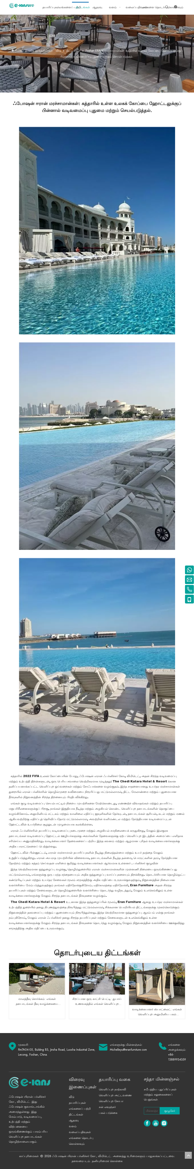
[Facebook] (147, 1123)
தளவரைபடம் (81, 1161)
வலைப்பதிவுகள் (80, 1132)
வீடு (71, 1097)
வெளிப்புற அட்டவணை (115, 1095)
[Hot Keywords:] (167, 7)
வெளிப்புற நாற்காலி (112, 1089)
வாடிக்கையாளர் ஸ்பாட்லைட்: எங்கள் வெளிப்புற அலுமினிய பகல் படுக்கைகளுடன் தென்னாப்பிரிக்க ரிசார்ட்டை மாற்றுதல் (157, 1012)
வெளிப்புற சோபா (111, 1101)
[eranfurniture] (39, 1082)
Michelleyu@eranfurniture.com (128, 1050)
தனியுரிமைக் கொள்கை (107, 1161)
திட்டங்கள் (76, 1114)
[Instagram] (164, 1123)
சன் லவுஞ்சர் (107, 1107)
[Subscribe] (170, 1110)
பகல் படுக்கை (108, 1113)
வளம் (73, 1126)
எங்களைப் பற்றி (80, 1109)
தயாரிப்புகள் (77, 1103)
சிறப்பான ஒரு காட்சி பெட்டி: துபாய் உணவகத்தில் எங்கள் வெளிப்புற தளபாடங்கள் (96, 1001)
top (188, 1155)
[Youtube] (155, 1123)
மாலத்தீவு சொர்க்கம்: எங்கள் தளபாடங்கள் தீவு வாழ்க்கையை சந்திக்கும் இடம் (37, 1001)
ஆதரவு (74, 1120)
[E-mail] (151, 1110)
